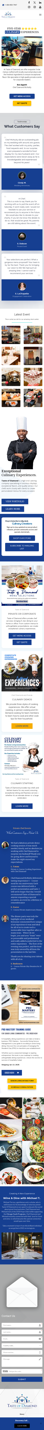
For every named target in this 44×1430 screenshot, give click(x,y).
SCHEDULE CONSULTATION (22, 1087)
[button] (22, 1345)
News (22, 1414)
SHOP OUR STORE (22, 538)
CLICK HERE (22, 1426)
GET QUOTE (22, 103)
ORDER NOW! (12, 1072)
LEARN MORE (13, 509)
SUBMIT (22, 1379)
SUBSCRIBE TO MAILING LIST (22, 547)
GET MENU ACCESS (22, 96)
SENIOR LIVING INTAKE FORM (22, 1081)
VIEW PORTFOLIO (15, 501)
